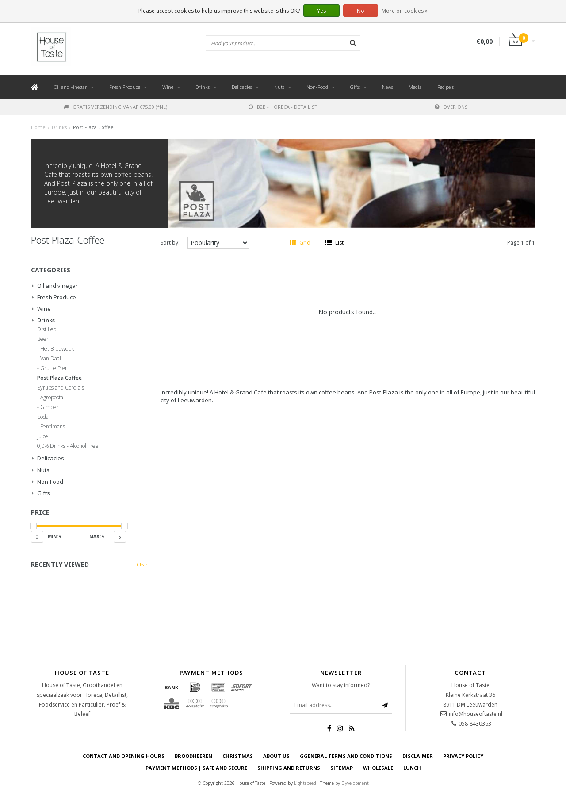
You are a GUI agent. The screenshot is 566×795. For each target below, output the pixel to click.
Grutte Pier (53, 368)
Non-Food (317, 87)
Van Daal (50, 358)
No (360, 11)
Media (415, 87)
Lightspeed (305, 783)
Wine (167, 87)
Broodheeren (193, 756)
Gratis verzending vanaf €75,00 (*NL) (115, 106)
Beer (43, 339)
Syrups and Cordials (60, 387)
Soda (43, 416)
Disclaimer (417, 756)
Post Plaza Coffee (93, 127)
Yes (321, 11)
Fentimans (52, 426)
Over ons (451, 106)
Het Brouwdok (57, 348)
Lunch (412, 767)
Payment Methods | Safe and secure (196, 767)
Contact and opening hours (123, 756)
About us (276, 756)
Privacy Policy (463, 756)
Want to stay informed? (341, 685)
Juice (42, 436)
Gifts (355, 87)
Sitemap (341, 767)
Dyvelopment (355, 783)
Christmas (237, 756)
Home (38, 127)
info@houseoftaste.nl (475, 714)
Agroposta (51, 397)
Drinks (202, 87)
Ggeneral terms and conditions (346, 756)
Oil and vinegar (70, 87)
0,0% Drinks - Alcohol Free (68, 446)
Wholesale (378, 767)
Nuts (279, 87)
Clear (142, 565)
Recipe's (445, 87)
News (387, 87)
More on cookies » (405, 11)
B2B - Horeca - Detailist (283, 106)
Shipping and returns (288, 767)
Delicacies (242, 87)
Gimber (49, 407)
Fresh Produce (124, 87)
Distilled (47, 329)
